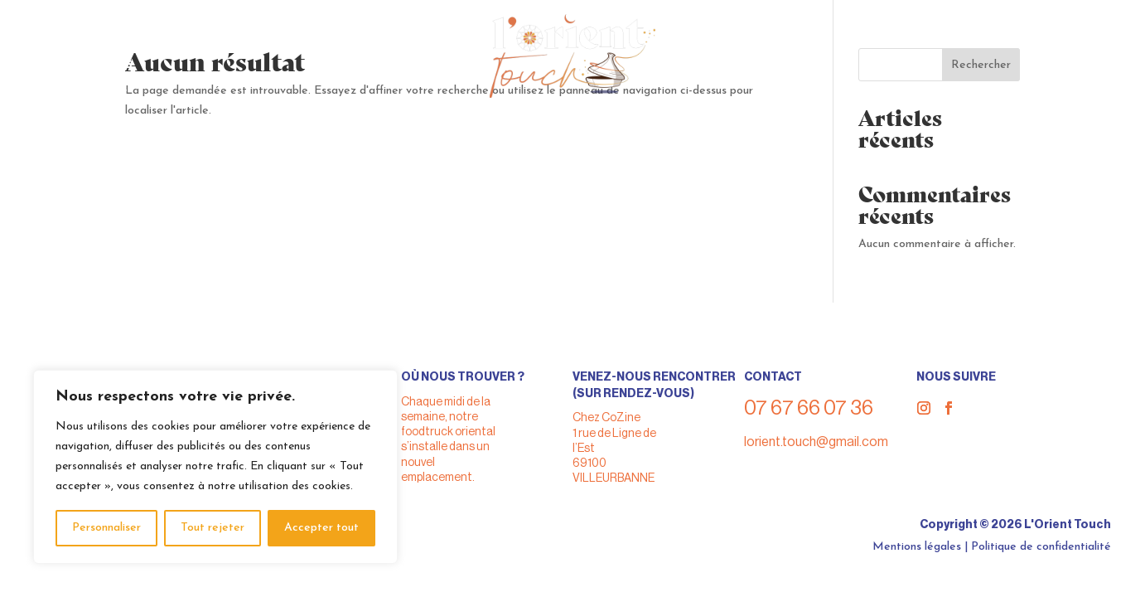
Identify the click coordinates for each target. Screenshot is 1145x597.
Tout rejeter (212, 528)
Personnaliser (106, 528)
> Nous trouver (112, 34)
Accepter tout (321, 528)
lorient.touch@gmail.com (816, 442)
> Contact (92, 94)
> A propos (95, 64)
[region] (215, 467)
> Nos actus (99, 79)
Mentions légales (916, 547)
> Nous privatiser (119, 49)
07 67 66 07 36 (1029, 32)
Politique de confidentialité (1041, 547)
